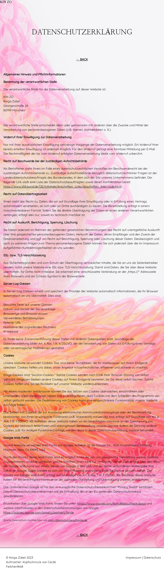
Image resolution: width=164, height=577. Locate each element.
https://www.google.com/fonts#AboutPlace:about (111, 503)
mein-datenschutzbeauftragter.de (67, 520)
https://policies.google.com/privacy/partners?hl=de (38, 512)
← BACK (82, 59)
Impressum (133, 557)
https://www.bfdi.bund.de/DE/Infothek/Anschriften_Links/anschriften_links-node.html (62, 186)
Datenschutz (152, 557)
